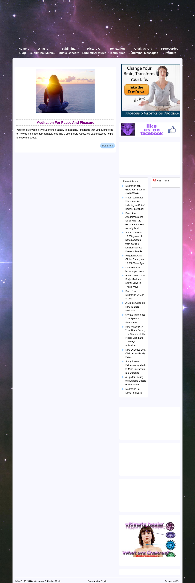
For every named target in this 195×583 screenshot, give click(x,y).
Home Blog (23, 49)
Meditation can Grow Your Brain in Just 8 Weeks (135, 190)
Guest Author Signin (97, 581)
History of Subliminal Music (94, 49)
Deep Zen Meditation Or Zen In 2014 (134, 295)
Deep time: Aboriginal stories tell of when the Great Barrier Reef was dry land (134, 221)
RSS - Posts (161, 180)
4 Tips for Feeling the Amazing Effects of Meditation (135, 381)
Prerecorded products (169, 49)
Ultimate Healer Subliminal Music (45, 581)
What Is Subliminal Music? (43, 49)
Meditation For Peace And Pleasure (65, 123)
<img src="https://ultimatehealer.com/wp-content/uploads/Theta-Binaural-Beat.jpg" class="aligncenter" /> (150, 494)
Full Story (107, 145)
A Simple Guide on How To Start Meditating (135, 307)
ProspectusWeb (172, 581)
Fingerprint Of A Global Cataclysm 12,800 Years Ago (134, 259)
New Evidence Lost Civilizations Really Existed (135, 353)
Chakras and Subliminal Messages (143, 49)
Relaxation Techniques (117, 49)
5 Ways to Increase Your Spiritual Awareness (135, 318)
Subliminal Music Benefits (68, 49)
